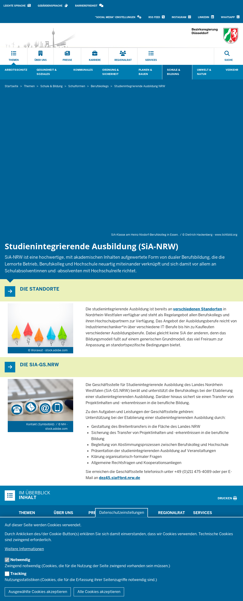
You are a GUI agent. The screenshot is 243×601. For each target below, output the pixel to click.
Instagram (181, 17)
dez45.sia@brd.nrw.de (119, 477)
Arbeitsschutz (16, 69)
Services (202, 512)
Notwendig (20, 559)
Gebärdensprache (53, 5)
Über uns (63, 512)
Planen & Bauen (145, 72)
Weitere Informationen (24, 548)
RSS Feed (156, 17)
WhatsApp (230, 17)
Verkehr (232, 69)
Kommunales (83, 69)
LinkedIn (206, 17)
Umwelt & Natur (204, 72)
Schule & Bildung (173, 72)
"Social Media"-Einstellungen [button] (118, 17)
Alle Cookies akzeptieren (98, 591)
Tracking (18, 573)
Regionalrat (171, 512)
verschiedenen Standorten (197, 309)
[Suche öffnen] (228, 56)
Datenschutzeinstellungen (121, 512)
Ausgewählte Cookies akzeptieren (37, 591)
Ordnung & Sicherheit (110, 72)
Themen (27, 512)
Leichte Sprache (17, 5)
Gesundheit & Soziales (47, 72)
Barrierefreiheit (89, 5)
